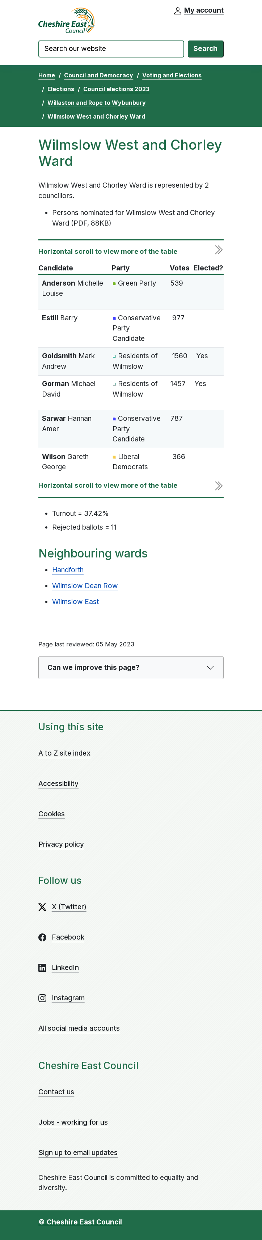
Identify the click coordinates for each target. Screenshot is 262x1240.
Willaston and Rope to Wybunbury (96, 102)
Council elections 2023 (116, 89)
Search (205, 48)
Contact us (56, 1092)
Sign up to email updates (78, 1153)
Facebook (68, 937)
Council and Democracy (98, 75)
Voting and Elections (172, 75)
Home (46, 75)
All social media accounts (79, 1028)
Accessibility (58, 783)
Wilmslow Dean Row (85, 586)
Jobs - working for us (73, 1122)
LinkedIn (65, 967)
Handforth (68, 570)
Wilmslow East (75, 602)
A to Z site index (64, 753)
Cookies (51, 814)
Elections (60, 89)
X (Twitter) (69, 907)
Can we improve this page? (93, 667)
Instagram (68, 998)
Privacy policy (61, 844)
